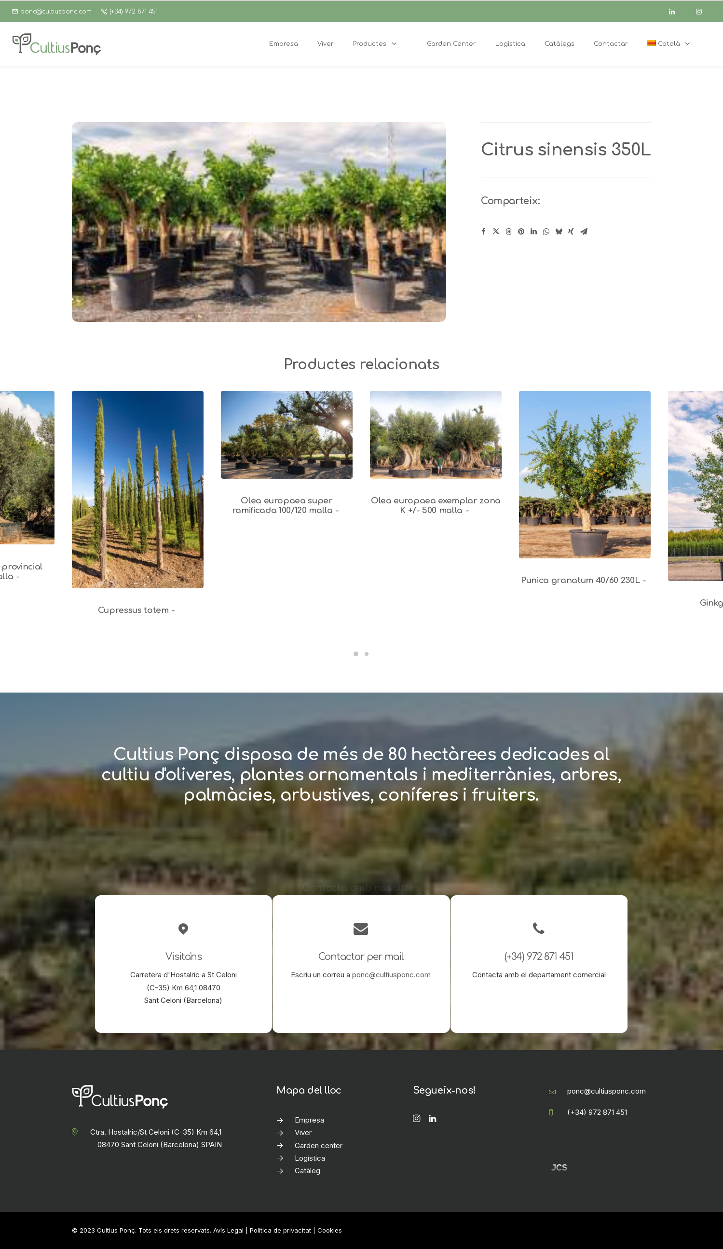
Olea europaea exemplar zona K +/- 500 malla (436, 505)
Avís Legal (228, 1230)
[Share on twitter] (496, 231)
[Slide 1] (356, 654)
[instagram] (703, 11)
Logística (310, 1158)
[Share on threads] (508, 231)
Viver (303, 1132)
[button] (138, 490)
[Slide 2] (366, 654)
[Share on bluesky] (558, 231)
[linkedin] (676, 11)
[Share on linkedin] (533, 231)
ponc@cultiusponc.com (56, 11)
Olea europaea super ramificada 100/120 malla (287, 505)
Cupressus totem (138, 610)
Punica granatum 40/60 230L (585, 580)
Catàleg (307, 1170)
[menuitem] (674, 44)
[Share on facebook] (483, 231)
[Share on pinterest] (521, 231)
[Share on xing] (571, 231)
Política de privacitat (280, 1230)
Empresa (309, 1119)
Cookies (329, 1230)
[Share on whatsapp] (546, 231)
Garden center (318, 1145)
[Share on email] (583, 231)
